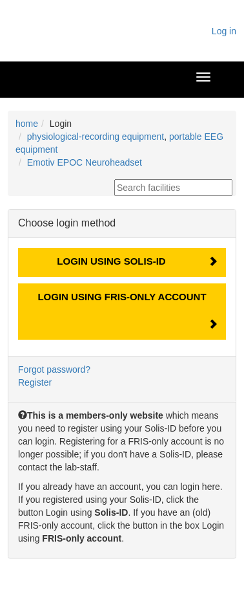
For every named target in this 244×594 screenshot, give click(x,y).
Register (35, 382)
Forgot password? (54, 369)
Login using (111, 261)
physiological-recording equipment (95, 136)
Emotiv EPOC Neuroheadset (84, 162)
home (26, 123)
